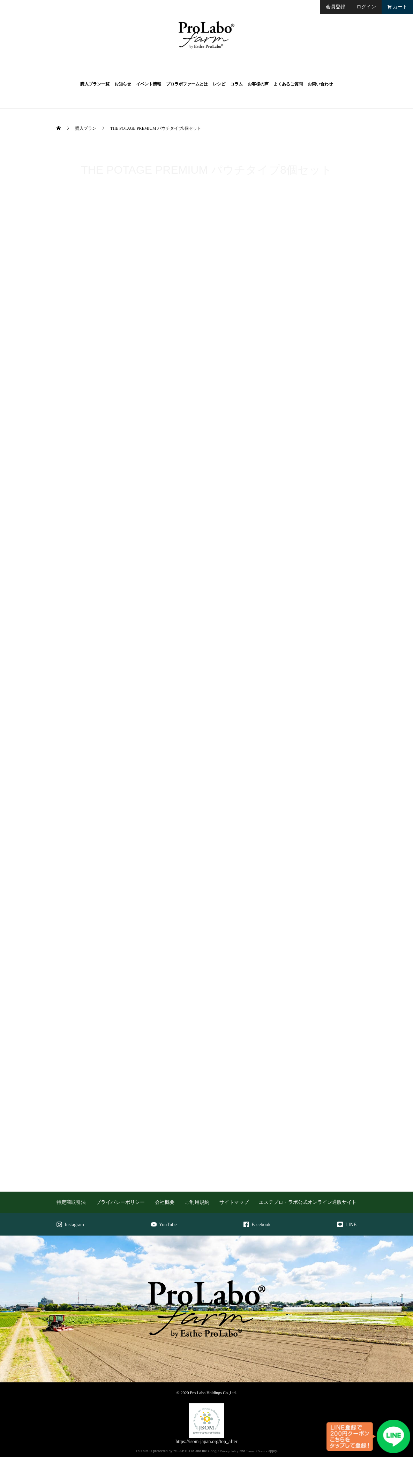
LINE (346, 1224)
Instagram (70, 1224)
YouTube (164, 1224)
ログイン (366, 6)
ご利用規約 (197, 1202)
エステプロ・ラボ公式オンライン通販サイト (307, 1202)
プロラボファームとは (187, 84)
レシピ (219, 84)
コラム (236, 84)
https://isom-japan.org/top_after (206, 1441)
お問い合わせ (320, 84)
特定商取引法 (71, 1202)
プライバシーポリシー (120, 1202)
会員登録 (335, 6)
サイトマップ (234, 1202)
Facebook (256, 1224)
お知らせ (122, 84)
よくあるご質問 (288, 84)
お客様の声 (258, 84)
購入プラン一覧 (95, 84)
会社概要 (164, 1202)
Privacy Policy (229, 1451)
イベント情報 (148, 84)
